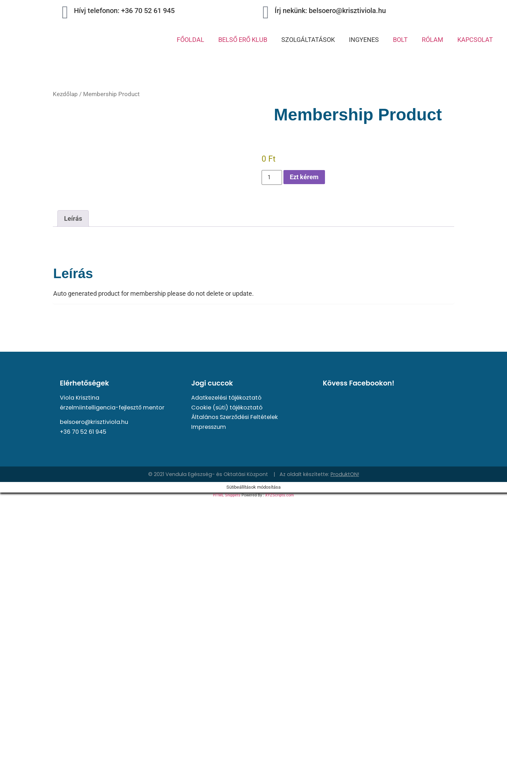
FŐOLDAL (190, 39)
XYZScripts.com (279, 495)
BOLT (400, 39)
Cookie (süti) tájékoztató (227, 407)
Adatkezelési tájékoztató (226, 398)
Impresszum (208, 427)
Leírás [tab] (73, 218)
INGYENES (364, 39)
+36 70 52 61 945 (83, 432)
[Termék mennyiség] (272, 177)
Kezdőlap (65, 94)
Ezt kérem (304, 177)
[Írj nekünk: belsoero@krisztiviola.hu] (266, 12)
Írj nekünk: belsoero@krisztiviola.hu (330, 10)
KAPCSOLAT (475, 39)
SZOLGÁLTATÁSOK (308, 39)
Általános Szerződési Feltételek (234, 417)
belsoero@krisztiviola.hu (94, 422)
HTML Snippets (226, 495)
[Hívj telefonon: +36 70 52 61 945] (65, 12)
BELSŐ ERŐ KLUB (242, 39)
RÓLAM (432, 39)
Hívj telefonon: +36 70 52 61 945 (124, 10)
